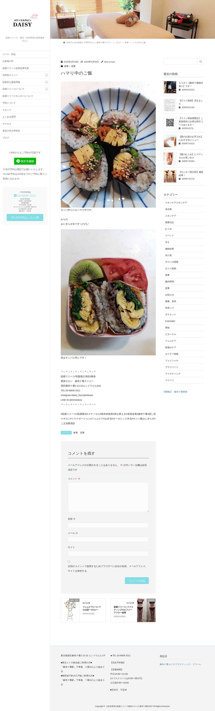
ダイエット (170, 314)
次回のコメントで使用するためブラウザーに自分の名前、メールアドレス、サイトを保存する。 (108, 568)
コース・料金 (9, 54)
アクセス (7, 124)
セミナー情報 (171, 354)
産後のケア (170, 347)
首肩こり (169, 308)
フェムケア (170, 341)
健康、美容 (170, 301)
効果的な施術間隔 (11, 82)
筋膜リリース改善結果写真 (16, 68)
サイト (71, 547)
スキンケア (170, 215)
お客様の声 (8, 61)
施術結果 (169, 248)
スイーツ (169, 380)
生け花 (168, 255)
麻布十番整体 (180, 392)
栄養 (73, 66)
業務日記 (169, 222)
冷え (167, 242)
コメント (74, 478)
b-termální (170, 321)
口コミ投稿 (170, 268)
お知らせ (169, 294)
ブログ (6, 138)
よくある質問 (9, 117)
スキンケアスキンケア (176, 202)
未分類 (168, 209)
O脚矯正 (168, 392)
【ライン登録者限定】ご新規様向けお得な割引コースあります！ (191, 121)
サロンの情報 (171, 262)
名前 (72, 518)
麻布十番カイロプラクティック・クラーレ (180, 664)
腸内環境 (169, 281)
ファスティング (173, 373)
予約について (9, 103)
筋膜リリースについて (13, 89)
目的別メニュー (10, 75)
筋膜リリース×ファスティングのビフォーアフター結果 (123, 610)
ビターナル (170, 334)
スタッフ (7, 110)
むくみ (168, 229)
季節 (167, 327)
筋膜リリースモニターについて (18, 96)
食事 (66, 66)
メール (73, 533)
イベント (169, 235)
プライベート (171, 367)
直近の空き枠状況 (11, 131)
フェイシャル (171, 360)
